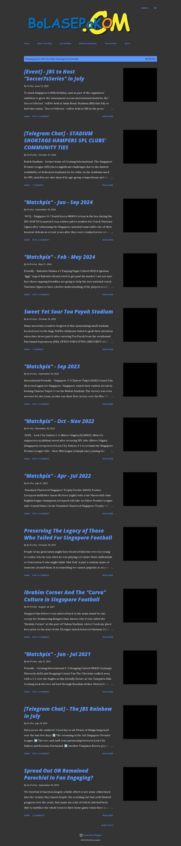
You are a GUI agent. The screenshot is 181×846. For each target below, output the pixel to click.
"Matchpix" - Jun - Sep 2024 (58, 202)
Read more (108, 116)
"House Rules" (110, 43)
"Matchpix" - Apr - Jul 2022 (57, 475)
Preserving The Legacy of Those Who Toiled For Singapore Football (68, 534)
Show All (150, 58)
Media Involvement (88, 43)
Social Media (65, 43)
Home (26, 43)
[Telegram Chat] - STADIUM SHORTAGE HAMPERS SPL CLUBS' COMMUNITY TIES (65, 140)
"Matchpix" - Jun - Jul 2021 (57, 654)
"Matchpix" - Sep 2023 (52, 366)
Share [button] (27, 116)
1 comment (38, 185)
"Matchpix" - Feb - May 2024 (59, 256)
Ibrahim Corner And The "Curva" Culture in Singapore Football (65, 596)
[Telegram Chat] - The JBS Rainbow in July (68, 712)
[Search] (144, 8)
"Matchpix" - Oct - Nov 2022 (59, 421)
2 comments (38, 815)
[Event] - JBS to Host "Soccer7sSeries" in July (54, 75)
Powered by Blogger (90, 835)
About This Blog (44, 43)
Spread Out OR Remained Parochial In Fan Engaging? (58, 774)
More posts (107, 825)
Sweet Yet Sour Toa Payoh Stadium (68, 311)
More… (128, 43)
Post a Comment (40, 116)
